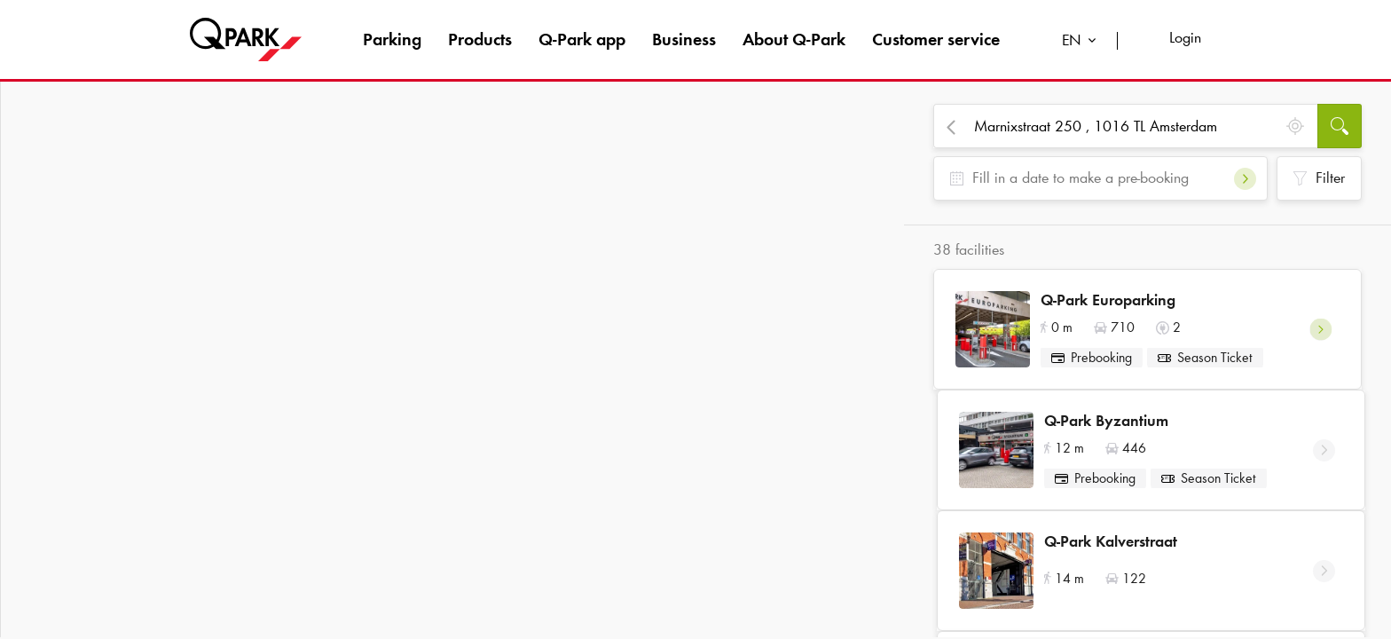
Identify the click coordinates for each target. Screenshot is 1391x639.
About (794, 39)
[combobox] (1083, 42)
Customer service (936, 39)
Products (480, 39)
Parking (392, 39)
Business (684, 39)
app (581, 39)
